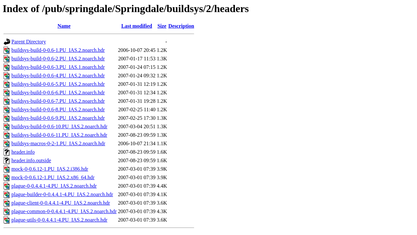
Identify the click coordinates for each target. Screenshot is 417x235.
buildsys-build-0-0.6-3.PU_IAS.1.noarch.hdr (58, 67)
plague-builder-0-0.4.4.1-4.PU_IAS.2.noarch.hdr (62, 194)
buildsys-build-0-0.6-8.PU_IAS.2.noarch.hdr (58, 109)
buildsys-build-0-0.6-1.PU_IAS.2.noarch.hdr (58, 50)
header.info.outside (31, 160)
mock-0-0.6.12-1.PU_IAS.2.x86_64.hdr (52, 177)
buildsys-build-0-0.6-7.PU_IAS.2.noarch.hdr (58, 101)
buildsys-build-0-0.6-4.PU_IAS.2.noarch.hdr (58, 75)
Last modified (136, 26)
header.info (23, 152)
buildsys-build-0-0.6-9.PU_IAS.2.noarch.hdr (58, 118)
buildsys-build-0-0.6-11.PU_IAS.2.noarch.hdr (59, 135)
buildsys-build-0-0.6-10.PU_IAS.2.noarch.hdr (59, 126)
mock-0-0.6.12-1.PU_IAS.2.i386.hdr (49, 169)
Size (161, 26)
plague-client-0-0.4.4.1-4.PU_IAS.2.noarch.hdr (60, 203)
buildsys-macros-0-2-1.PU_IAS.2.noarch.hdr (58, 143)
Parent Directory (28, 41)
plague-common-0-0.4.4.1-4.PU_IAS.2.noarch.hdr (64, 211)
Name (64, 26)
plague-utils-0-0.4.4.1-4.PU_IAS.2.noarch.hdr (59, 220)
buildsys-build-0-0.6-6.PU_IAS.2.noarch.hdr (58, 92)
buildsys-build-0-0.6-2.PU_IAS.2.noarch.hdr (58, 58)
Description (181, 26)
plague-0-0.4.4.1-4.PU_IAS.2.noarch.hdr (54, 186)
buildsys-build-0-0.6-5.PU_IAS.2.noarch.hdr (58, 84)
